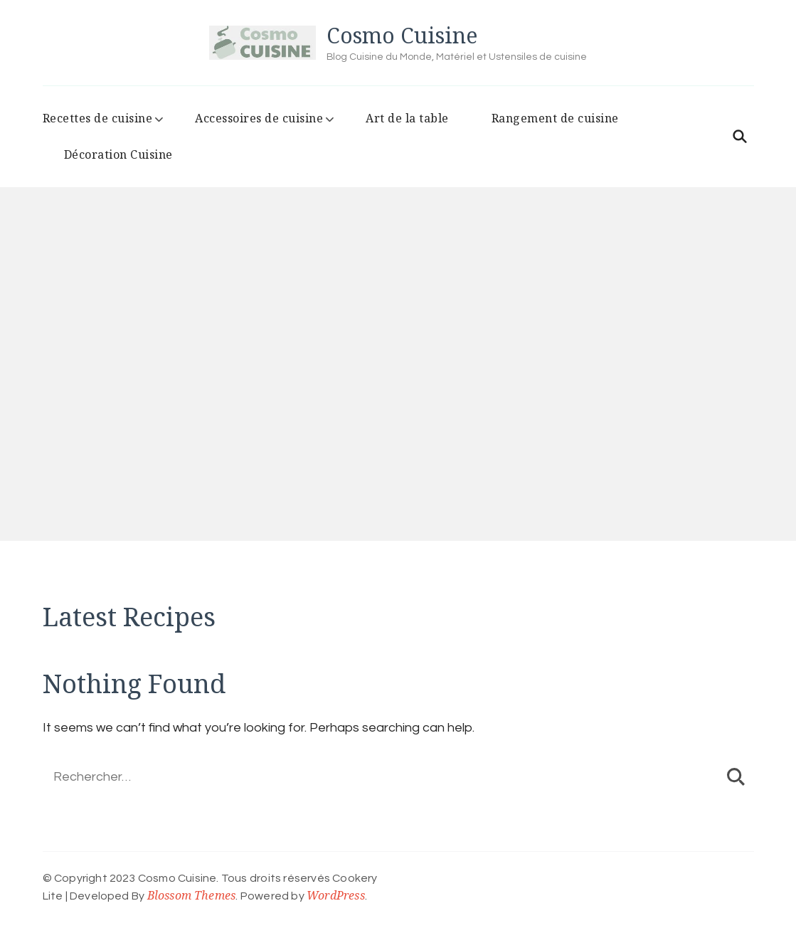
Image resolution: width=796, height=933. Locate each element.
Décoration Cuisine (118, 154)
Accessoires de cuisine (259, 118)
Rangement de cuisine (555, 118)
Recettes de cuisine (98, 118)
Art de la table (407, 118)
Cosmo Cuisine (402, 35)
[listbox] (398, 392)
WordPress (336, 895)
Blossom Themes (191, 895)
